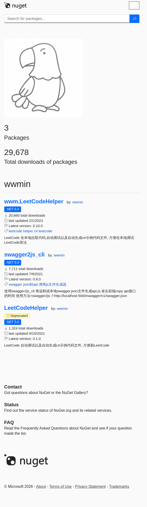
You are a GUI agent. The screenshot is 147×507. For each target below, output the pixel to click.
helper (28, 231)
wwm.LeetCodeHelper (33, 201)
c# (36, 231)
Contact (13, 386)
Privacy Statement (90, 486)
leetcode (15, 231)
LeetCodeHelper (26, 308)
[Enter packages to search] (67, 18)
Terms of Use (60, 486)
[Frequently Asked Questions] (9, 422)
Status (11, 404)
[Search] (134, 18)
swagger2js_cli (24, 254)
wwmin (77, 202)
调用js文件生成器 (52, 284)
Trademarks (119, 486)
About (41, 486)
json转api (30, 284)
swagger (15, 284)
